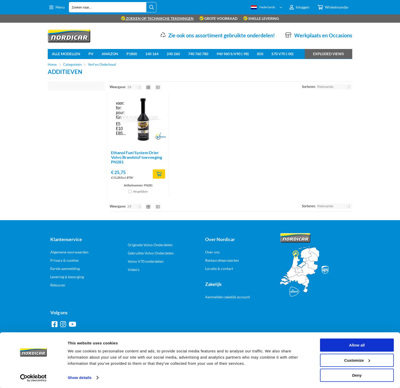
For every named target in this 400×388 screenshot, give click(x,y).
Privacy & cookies (64, 260)
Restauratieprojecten (222, 260)
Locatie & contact (219, 268)
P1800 (131, 54)
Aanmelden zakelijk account (227, 297)
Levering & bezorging (67, 277)
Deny (357, 375)
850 (260, 54)
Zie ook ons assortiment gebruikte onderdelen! (221, 35)
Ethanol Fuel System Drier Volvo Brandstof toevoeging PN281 (136, 157)
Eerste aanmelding (65, 268)
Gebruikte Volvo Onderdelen (151, 253)
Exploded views (328, 54)
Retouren (57, 285)
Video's (133, 269)
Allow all (357, 345)
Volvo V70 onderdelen (146, 261)
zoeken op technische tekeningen (157, 18)
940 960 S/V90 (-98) (233, 54)
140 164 (151, 54)
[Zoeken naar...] (151, 7)
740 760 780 (198, 54)
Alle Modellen (66, 54)
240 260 (173, 54)
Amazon (110, 54)
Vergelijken (140, 191)
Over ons (212, 252)
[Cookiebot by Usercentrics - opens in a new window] (33, 378)
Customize (357, 360)
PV (91, 54)
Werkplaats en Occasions (323, 35)
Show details (80, 377)
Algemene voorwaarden (69, 252)
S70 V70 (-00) (282, 54)
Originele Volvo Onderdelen (150, 245)
